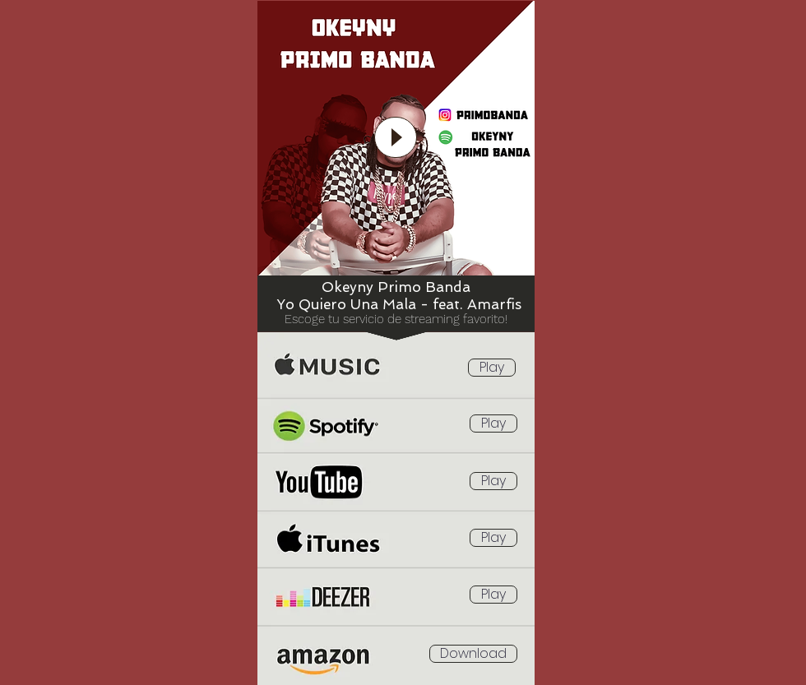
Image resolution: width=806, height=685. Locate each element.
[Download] (473, 654)
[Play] (492, 368)
